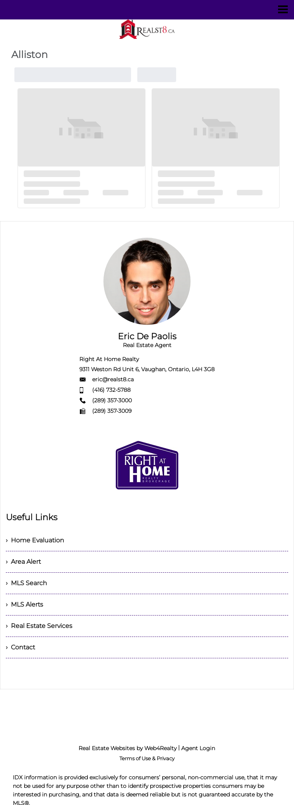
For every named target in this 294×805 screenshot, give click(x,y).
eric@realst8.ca (113, 379)
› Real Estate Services (39, 626)
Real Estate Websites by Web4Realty (128, 748)
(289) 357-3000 (112, 400)
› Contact (20, 647)
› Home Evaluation (35, 540)
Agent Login (198, 748)
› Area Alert (23, 561)
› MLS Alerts (24, 604)
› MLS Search (26, 583)
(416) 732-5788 (111, 389)
